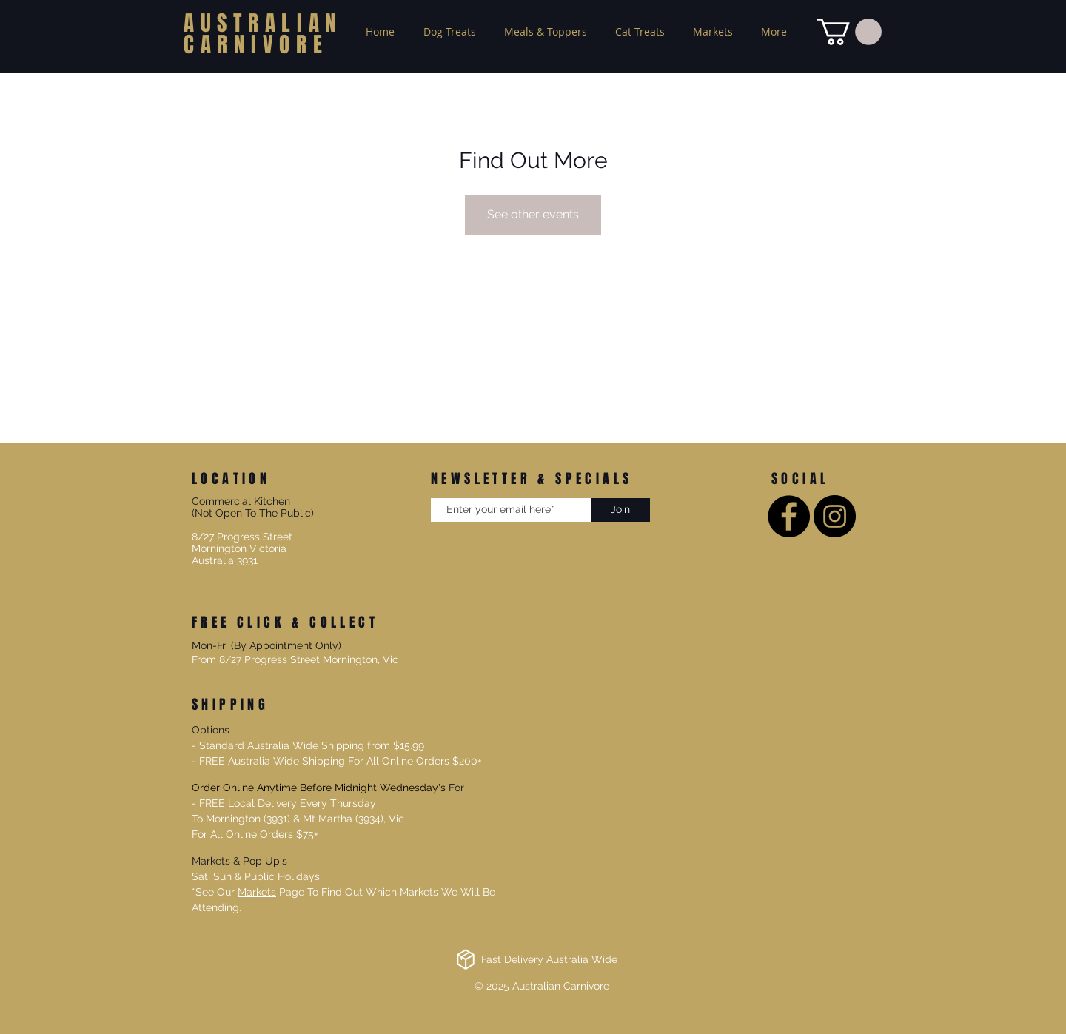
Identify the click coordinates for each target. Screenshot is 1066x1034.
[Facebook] (789, 516)
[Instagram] (835, 516)
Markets (257, 892)
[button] (849, 32)
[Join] (620, 510)
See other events (533, 214)
